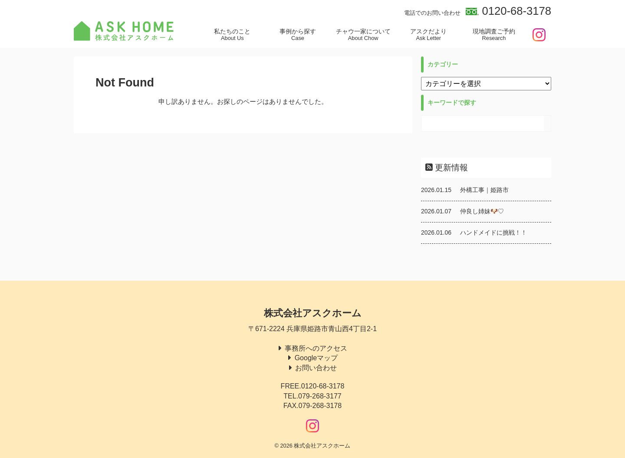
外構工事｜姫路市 (484, 189)
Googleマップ (316, 358)
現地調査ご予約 (494, 34)
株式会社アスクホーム (313, 313)
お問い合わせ (316, 368)
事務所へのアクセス (316, 348)
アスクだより (428, 34)
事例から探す (298, 34)
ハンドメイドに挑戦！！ (493, 232)
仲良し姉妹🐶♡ (482, 211)
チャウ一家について (363, 34)
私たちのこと (232, 34)
